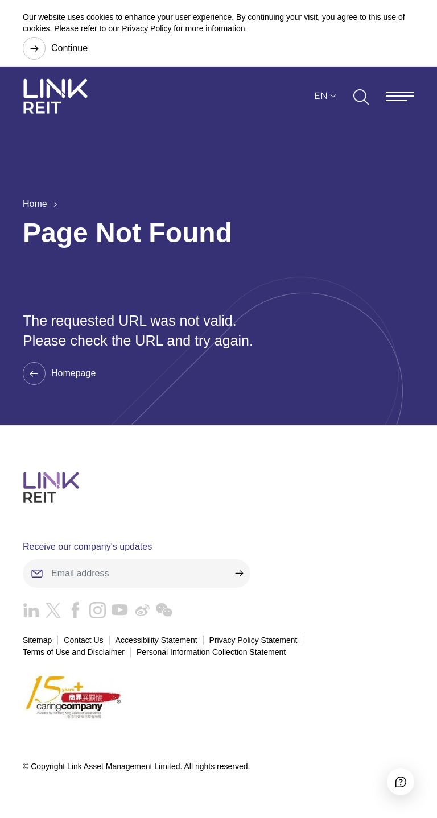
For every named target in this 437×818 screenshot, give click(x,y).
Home (35, 204)
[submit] (239, 573)
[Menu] (400, 96)
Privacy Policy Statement (253, 640)
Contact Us (83, 640)
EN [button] (321, 95)
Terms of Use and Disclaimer (74, 652)
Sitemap (37, 640)
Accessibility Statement (156, 640)
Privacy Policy (146, 28)
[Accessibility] (400, 781)
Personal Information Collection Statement (211, 652)
